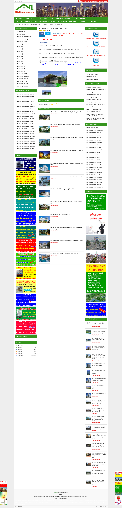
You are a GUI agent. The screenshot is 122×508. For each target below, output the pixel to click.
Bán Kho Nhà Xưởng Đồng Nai (94, 132)
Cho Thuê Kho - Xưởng (26, 39)
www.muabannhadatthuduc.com (53, 496)
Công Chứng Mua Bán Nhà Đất (94, 92)
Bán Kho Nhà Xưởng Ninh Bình (94, 160)
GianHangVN (104, 506)
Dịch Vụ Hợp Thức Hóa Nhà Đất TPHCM (96, 89)
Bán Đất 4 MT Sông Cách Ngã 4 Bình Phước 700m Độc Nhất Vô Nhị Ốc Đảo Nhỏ (98, 402)
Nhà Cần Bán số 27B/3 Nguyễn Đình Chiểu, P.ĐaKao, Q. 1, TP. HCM (66, 150)
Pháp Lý (74, 21)
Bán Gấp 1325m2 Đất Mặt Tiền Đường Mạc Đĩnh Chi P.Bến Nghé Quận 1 (99, 464)
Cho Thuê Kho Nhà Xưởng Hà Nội (25, 116)
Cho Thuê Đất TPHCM (22, 41)
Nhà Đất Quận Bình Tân (26, 86)
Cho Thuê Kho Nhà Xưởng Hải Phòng (26, 146)
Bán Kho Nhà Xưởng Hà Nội (93, 152)
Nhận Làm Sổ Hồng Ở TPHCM (94, 99)
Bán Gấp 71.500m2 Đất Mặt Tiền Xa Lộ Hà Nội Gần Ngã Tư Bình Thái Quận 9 (99, 410)
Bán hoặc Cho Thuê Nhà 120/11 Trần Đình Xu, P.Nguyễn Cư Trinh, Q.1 (66, 202)
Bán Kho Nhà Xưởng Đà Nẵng (94, 169)
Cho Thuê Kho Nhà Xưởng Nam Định (25, 138)
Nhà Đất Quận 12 (26, 71)
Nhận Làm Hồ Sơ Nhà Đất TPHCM (95, 107)
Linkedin (42, 35)
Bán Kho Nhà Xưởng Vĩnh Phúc (94, 167)
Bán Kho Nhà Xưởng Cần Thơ (94, 145)
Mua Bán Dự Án (30, 18)
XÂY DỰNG (64, 21)
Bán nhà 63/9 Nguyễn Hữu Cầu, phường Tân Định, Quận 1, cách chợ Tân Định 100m (66, 138)
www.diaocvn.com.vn (63, 492)
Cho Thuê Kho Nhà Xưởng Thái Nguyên (26, 151)
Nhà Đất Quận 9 (26, 63)
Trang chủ (19, 18)
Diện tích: (56, 40)
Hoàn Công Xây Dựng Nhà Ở (93, 97)
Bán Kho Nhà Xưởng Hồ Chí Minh (95, 130)
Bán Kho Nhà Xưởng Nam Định (94, 174)
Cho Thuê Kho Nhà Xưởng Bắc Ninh (25, 118)
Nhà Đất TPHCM (78, 18)
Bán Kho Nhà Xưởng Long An (94, 140)
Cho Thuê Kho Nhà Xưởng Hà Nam (25, 121)
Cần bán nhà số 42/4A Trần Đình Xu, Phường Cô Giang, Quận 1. (65, 112)
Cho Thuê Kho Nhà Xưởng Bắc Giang (26, 136)
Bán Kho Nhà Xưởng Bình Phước (94, 150)
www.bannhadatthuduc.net (67, 496)
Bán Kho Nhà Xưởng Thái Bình (94, 162)
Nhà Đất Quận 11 (26, 68)
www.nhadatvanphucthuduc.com (80, 496)
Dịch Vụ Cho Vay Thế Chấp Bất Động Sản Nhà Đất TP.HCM (95, 119)
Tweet (47, 33)
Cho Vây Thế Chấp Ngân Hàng (94, 112)
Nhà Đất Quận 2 (26, 46)
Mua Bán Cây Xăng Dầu (45, 18)
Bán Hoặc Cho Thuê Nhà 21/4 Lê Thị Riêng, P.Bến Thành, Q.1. (65, 124)
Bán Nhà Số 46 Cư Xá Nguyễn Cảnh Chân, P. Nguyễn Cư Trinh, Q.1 (66, 240)
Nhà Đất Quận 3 (26, 49)
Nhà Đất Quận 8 (26, 61)
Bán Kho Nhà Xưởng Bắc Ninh (94, 155)
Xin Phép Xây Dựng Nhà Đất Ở (94, 87)
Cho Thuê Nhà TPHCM (22, 34)
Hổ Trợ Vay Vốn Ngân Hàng (93, 102)
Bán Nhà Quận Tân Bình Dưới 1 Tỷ (48, 21)
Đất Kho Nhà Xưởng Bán (92, 127)
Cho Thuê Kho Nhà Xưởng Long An (25, 104)
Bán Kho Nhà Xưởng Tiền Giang (94, 142)
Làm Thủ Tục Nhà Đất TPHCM (94, 109)
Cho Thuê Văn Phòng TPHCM (24, 36)
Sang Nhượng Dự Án (91, 76)
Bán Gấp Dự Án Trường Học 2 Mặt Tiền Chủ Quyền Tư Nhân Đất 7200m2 (98, 324)
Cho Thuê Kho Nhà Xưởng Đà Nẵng (25, 133)
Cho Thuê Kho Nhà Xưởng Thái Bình (25, 126)
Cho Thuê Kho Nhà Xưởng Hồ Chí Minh (26, 94)
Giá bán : (41, 40)
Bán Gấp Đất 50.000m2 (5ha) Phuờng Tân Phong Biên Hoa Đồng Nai (98, 372)
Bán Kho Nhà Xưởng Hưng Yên (94, 164)
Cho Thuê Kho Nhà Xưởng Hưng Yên (25, 128)
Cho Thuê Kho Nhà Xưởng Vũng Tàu (25, 101)
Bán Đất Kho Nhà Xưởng (62, 18)
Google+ (61, 494)
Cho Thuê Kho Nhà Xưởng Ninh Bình (25, 123)
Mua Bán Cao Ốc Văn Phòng (94, 18)
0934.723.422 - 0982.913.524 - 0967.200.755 (94, 1)
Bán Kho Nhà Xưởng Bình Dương (94, 135)
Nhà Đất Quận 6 (26, 56)
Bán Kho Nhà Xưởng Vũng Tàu (94, 137)
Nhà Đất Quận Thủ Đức (26, 78)
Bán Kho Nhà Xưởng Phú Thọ (94, 184)
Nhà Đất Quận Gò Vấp (26, 81)
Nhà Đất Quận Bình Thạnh (26, 73)
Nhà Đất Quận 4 (26, 51)
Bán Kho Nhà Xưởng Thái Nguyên (95, 187)
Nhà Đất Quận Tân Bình (26, 83)
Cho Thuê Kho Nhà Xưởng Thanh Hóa (26, 141)
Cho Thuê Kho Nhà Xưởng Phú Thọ (25, 148)
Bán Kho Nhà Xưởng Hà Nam (93, 157)
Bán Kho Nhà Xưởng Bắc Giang (94, 172)
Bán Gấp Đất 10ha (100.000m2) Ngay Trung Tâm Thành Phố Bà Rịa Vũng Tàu (98, 332)
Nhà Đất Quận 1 (26, 44)
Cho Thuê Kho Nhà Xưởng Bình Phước (26, 114)
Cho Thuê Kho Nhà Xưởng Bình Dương (26, 99)
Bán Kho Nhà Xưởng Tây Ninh (94, 147)
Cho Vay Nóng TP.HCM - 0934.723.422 (96, 104)
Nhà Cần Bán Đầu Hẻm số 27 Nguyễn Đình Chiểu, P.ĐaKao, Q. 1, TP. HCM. (66, 164)
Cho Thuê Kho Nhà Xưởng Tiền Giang (26, 106)
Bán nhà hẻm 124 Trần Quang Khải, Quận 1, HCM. (62, 189)
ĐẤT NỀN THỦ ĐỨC (21, 31)
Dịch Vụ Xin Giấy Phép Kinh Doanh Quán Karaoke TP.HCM (95, 115)
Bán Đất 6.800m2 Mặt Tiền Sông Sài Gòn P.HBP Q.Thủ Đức (98, 387)
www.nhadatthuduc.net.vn (39, 496)
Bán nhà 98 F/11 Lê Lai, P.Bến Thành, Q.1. (60, 214)
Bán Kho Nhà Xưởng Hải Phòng (94, 182)
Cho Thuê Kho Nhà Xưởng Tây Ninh (25, 111)
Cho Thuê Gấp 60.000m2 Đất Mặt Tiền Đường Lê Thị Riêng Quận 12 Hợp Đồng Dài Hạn (98, 428)
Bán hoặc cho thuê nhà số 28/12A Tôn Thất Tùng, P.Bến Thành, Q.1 (66, 176)
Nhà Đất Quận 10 (26, 66)
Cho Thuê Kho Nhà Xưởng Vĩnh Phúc (25, 131)
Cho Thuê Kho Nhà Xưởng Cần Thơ (25, 109)
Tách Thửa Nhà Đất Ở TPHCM (94, 94)
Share (41, 33)
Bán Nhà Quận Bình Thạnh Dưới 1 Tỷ (26, 21)
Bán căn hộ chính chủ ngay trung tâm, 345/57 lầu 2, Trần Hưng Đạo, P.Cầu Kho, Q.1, (66, 228)
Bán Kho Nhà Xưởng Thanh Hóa (94, 177)
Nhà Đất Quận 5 (26, 54)
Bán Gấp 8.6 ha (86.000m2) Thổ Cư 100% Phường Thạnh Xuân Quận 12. (98, 348)
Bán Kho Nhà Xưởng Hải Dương (94, 179)
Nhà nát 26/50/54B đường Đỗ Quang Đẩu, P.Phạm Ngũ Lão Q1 (65, 253)
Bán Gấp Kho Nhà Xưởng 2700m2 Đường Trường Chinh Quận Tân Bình (98, 340)
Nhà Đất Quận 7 (26, 59)
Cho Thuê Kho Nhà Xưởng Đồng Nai (25, 96)
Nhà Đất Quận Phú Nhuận (26, 76)
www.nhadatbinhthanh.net (61, 498)
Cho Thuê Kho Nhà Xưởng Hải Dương (26, 143)
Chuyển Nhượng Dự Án (92, 74)
